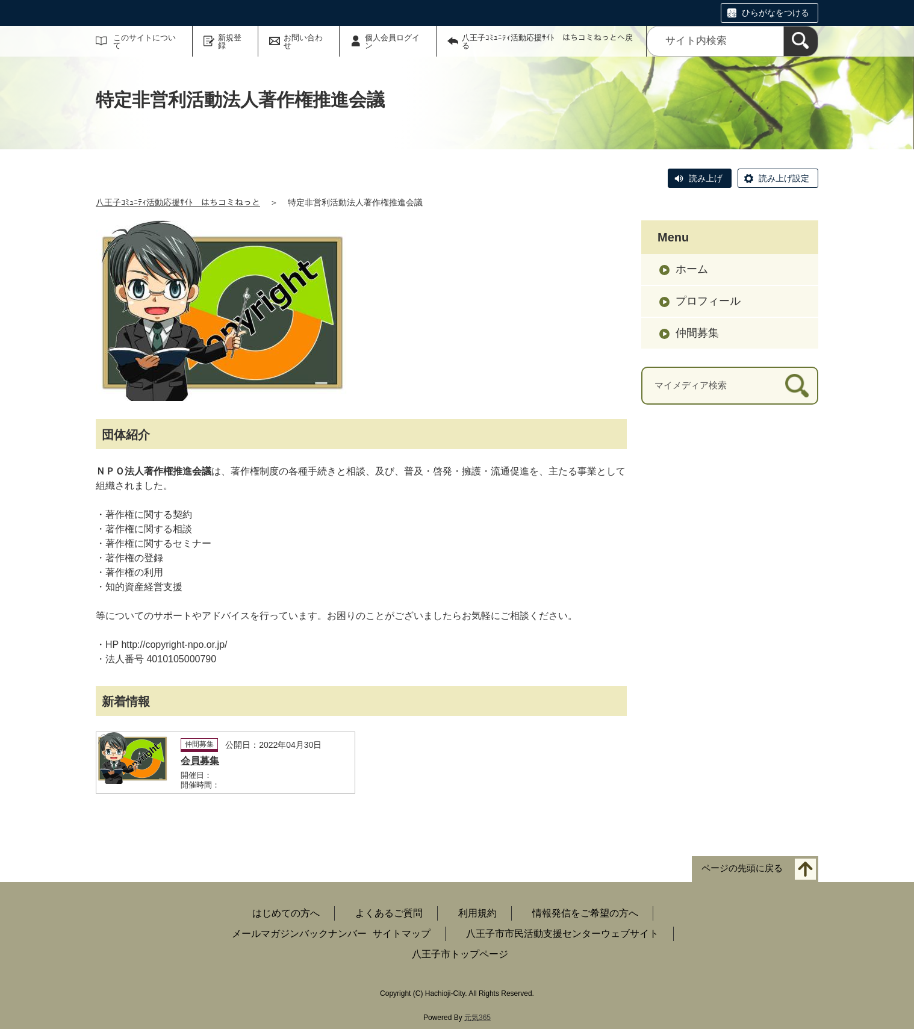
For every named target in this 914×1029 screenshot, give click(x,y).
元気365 (477, 1017)
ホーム (692, 269)
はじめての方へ (286, 913)
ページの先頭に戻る (742, 868)
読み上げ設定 (784, 178)
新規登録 (229, 41)
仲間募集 (697, 333)
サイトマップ (402, 933)
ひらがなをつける (775, 12)
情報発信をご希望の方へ (585, 913)
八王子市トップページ (460, 954)
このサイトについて (144, 41)
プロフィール (708, 301)
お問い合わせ (303, 41)
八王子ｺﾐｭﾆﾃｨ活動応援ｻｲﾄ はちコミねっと (178, 202)
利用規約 (477, 913)
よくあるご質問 (389, 913)
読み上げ (706, 178)
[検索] (800, 41)
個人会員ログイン (392, 41)
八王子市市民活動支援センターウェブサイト (562, 933)
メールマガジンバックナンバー (299, 933)
